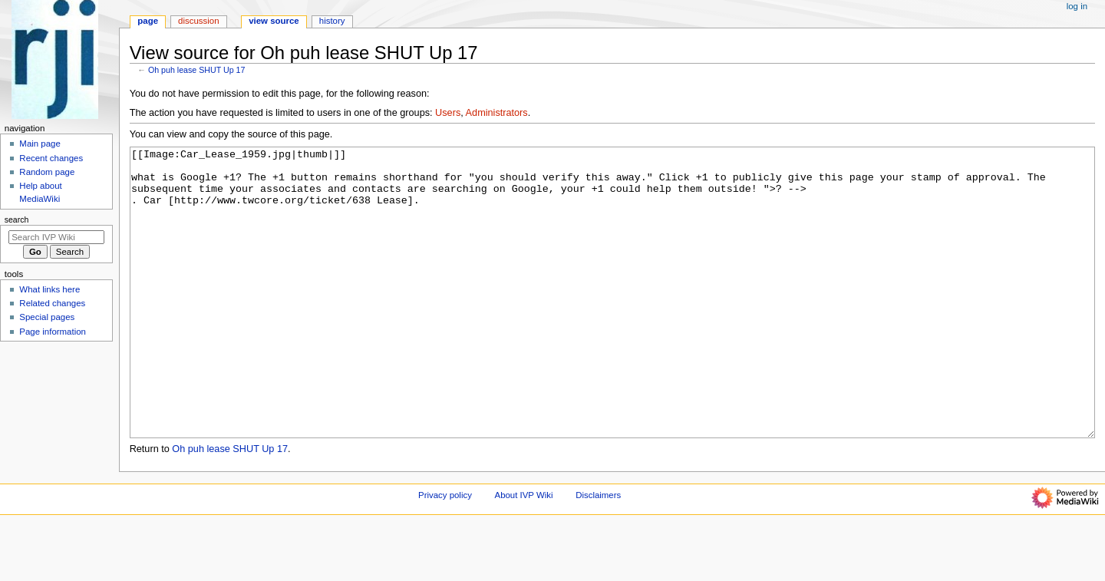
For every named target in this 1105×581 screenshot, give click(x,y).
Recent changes (51, 158)
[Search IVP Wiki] (56, 237)
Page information (52, 331)
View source (274, 20)
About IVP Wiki (524, 552)
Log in (1077, 6)
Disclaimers (598, 552)
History (332, 20)
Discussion (198, 20)
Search (17, 219)
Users (447, 112)
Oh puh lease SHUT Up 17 (197, 69)
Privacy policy (445, 552)
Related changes (52, 303)
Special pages (46, 317)
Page (147, 20)
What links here (49, 289)
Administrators (497, 112)
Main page (40, 143)
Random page (46, 172)
